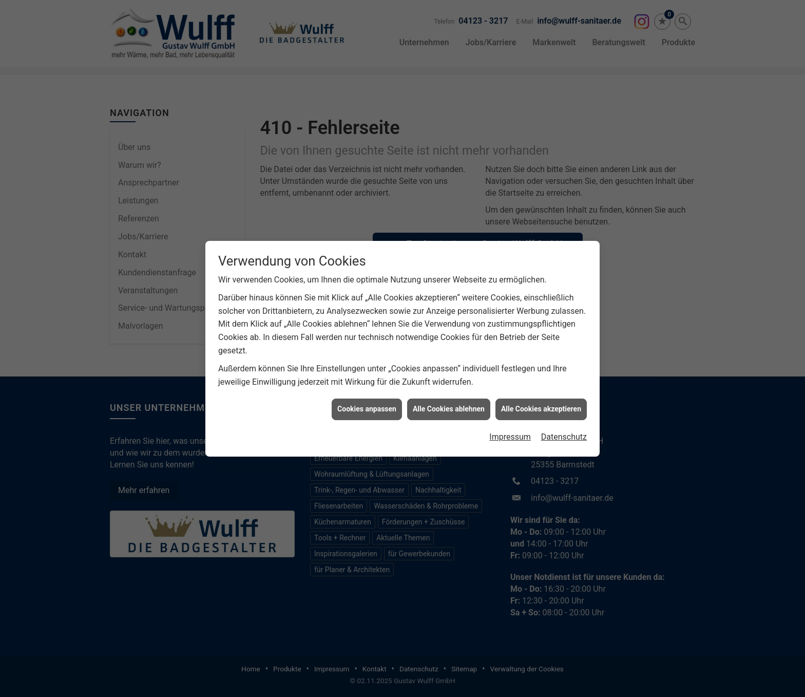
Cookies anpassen (366, 405)
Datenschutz (564, 433)
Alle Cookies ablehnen (449, 405)
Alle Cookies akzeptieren (541, 405)
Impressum (510, 433)
